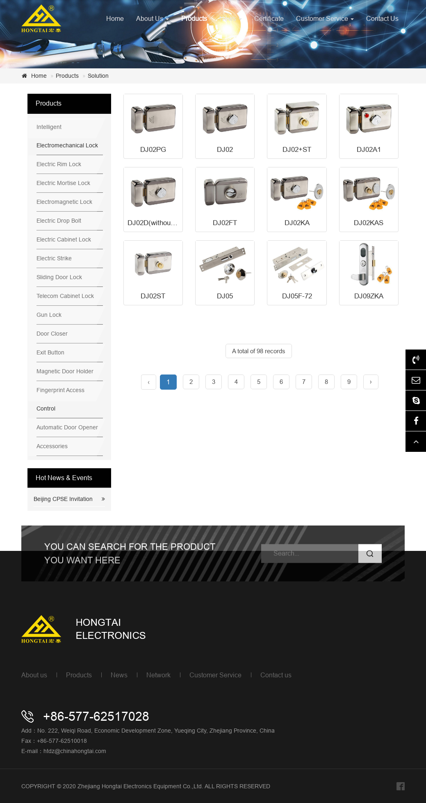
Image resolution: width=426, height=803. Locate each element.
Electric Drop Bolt (58, 221)
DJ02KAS (368, 223)
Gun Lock (49, 315)
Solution (98, 75)
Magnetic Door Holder (64, 371)
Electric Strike (54, 258)
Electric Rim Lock (58, 164)
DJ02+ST (296, 150)
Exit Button (50, 353)
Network (158, 675)
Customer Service (325, 18)
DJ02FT (225, 223)
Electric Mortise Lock (63, 183)
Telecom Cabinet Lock (65, 296)
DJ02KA (297, 223)
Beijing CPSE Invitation (63, 499)
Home (115, 18)
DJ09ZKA (368, 296)
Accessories (52, 446)
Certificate (269, 18)
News (230, 18)
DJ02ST (153, 296)
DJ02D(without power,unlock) (172, 223)
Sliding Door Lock (59, 277)
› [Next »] (371, 382)
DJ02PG (153, 150)
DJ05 (225, 296)
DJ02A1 (369, 150)
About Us (152, 18)
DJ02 (225, 150)
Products (194, 18)
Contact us (276, 675)
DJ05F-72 (297, 296)
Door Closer (52, 334)
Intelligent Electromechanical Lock (67, 136)
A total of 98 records (258, 351)
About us (34, 675)
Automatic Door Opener (67, 427)
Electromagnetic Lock (64, 202)
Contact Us (382, 18)
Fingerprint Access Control (60, 399)
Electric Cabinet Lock (63, 240)
